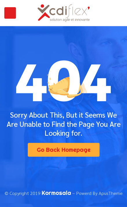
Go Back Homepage (64, 149)
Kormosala (56, 192)
